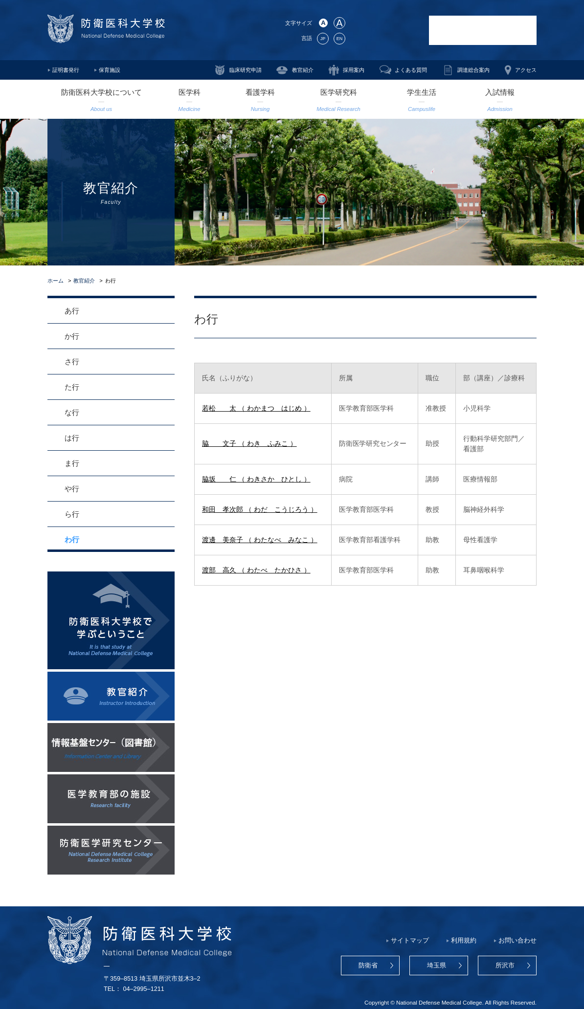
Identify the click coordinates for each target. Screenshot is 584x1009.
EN (339, 38)
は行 (72, 438)
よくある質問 (411, 70)
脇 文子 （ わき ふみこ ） (249, 443)
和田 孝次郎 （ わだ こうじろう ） (259, 509)
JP (322, 38)
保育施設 (109, 70)
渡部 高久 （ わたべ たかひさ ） (256, 570)
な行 (72, 412)
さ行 (72, 361)
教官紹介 (303, 70)
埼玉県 (436, 965)
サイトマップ (410, 940)
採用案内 (353, 70)
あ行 (72, 311)
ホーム (55, 281)
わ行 (72, 539)
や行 (72, 488)
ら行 (72, 514)
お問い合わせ (517, 940)
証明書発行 (65, 70)
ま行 (72, 463)
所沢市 (505, 965)
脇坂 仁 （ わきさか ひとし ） (256, 479)
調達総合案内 (473, 70)
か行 (72, 336)
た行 (72, 387)
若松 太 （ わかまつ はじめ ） (256, 408)
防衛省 (368, 965)
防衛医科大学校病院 (483, 30)
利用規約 (463, 940)
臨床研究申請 (245, 70)
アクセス (526, 70)
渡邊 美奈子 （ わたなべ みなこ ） (259, 540)
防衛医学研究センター (387, 30)
